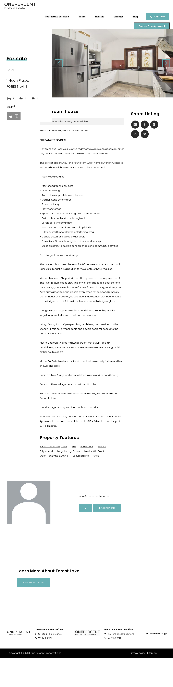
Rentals (98, 16)
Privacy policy (137, 682)
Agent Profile (107, 537)
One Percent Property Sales (45, 682)
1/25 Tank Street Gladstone (119, 663)
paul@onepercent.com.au (94, 525)
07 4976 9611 (112, 667)
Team (81, 16)
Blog (134, 16)
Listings (117, 16)
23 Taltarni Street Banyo (48, 663)
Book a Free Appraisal (151, 26)
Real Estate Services (56, 16)
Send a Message (156, 662)
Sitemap (152, 682)
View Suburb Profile (34, 611)
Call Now (158, 16)
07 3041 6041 (43, 667)
